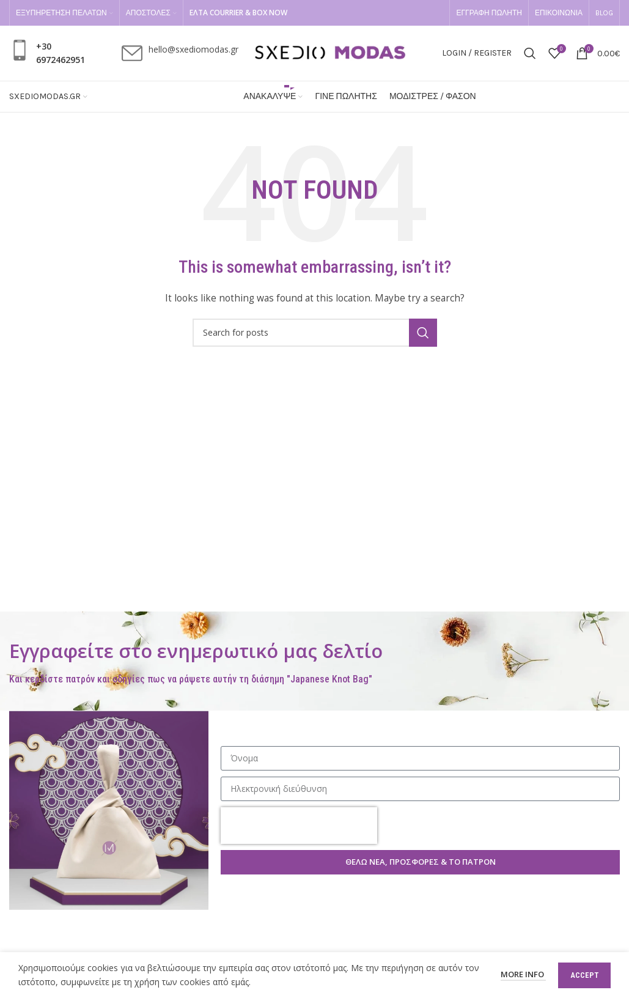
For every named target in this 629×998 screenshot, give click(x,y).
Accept (584, 975)
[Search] (530, 53)
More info (523, 974)
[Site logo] (330, 52)
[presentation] (299, 825)
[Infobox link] (49, 53)
